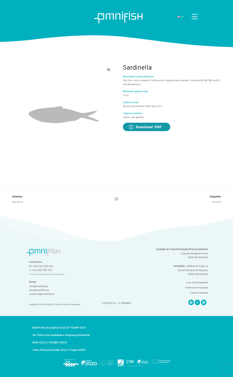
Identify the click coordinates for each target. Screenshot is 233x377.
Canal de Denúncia (199, 293)
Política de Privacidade (196, 287)
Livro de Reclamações (197, 282)
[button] (194, 17)
